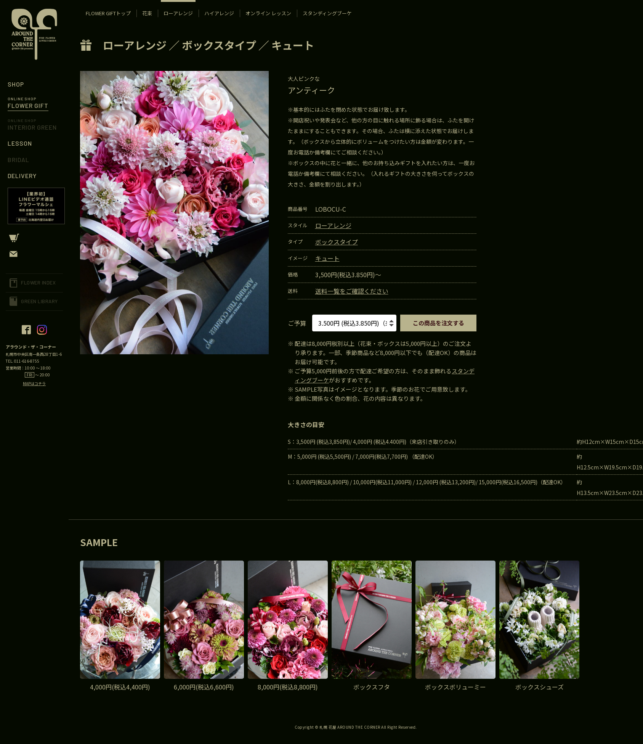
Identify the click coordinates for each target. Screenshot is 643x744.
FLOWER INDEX (38, 283)
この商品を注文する (438, 323)
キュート (292, 45)
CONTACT (34, 254)
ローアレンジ (135, 45)
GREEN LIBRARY (39, 301)
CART (34, 238)
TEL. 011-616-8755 (22, 361)
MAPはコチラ (34, 383)
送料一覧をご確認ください (351, 291)
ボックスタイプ (219, 45)
